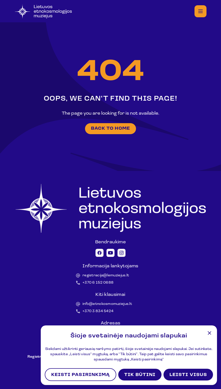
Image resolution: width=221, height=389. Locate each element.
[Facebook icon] (100, 253)
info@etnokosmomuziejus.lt (107, 304)
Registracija (39, 357)
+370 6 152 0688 (98, 283)
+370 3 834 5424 (98, 311)
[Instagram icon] (122, 253)
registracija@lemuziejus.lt (105, 275)
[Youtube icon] (110, 253)
